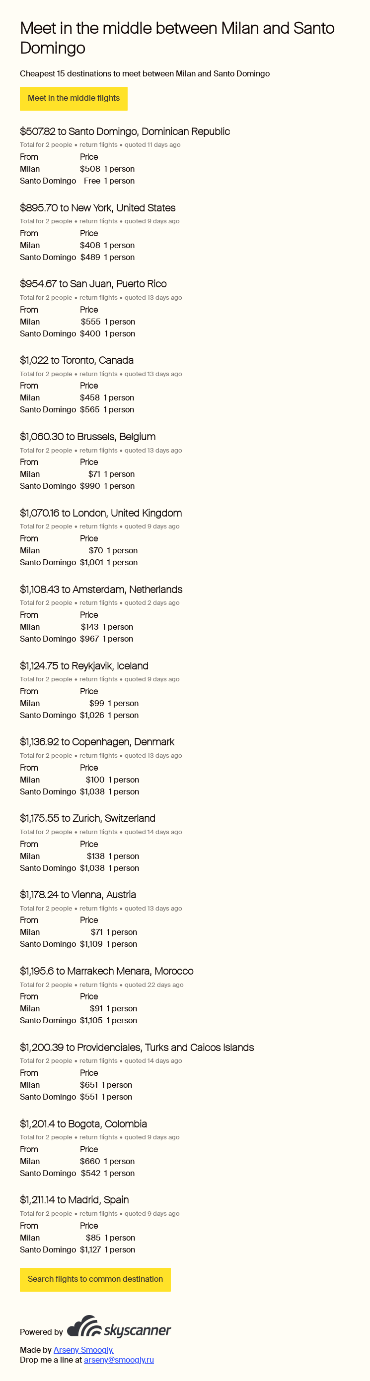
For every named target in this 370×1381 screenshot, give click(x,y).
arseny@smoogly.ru (119, 1360)
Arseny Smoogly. (84, 1350)
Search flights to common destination (95, 1279)
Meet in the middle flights (74, 98)
